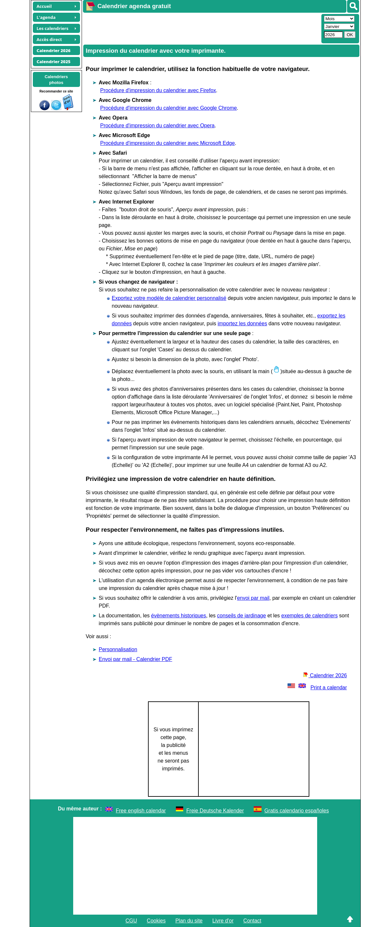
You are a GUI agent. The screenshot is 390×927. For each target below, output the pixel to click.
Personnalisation (118, 649)
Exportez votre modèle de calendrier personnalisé (169, 298)
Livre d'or (223, 920)
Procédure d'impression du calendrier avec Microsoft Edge (167, 143)
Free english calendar (141, 810)
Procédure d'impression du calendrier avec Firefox (158, 90)
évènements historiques (178, 615)
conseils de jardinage (241, 615)
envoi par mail (253, 598)
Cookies (156, 920)
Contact (252, 920)
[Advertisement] (201, 28)
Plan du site (189, 920)
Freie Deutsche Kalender (215, 810)
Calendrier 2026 (325, 675)
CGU (131, 920)
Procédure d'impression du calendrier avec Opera (157, 125)
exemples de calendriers (309, 615)
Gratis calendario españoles (296, 810)
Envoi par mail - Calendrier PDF (135, 659)
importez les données (242, 323)
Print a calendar (316, 687)
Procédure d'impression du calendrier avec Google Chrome (168, 108)
